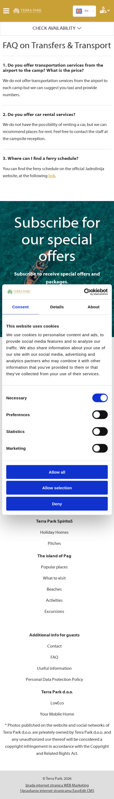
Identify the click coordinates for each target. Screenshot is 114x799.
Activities (54, 600)
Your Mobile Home (57, 714)
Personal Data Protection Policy (54, 679)
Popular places (54, 567)
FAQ (54, 657)
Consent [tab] (20, 307)
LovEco (57, 703)
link (51, 175)
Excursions (54, 611)
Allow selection (57, 488)
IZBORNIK (7, 11)
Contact (54, 646)
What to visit (54, 578)
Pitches (54, 543)
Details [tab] (57, 307)
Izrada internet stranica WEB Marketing (57, 785)
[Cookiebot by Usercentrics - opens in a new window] (84, 291)
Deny (57, 503)
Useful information (54, 668)
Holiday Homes (54, 532)
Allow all (57, 472)
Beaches (54, 589)
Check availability (54, 28)
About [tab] (94, 307)
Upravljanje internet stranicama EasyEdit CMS (57, 791)
